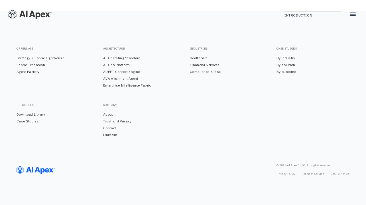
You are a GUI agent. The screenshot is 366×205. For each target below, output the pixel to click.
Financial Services (205, 65)
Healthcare (198, 58)
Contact (109, 128)
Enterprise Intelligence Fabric (127, 85)
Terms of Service (313, 174)
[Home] (26, 14)
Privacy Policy (285, 174)
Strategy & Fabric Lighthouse (40, 58)
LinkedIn (110, 135)
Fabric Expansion (31, 65)
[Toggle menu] (352, 14)
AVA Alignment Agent (120, 78)
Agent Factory (28, 71)
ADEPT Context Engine (121, 71)
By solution (285, 65)
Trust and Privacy (117, 121)
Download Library (31, 114)
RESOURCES (25, 105)
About (108, 114)
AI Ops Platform (116, 65)
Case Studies (27, 121)
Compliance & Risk (205, 71)
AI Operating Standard (122, 58)
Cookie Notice (340, 174)
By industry (285, 58)
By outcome (286, 71)
